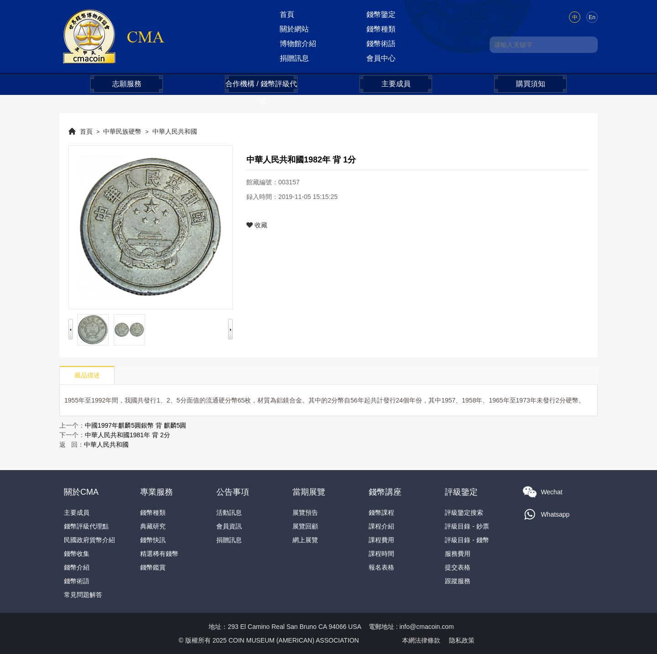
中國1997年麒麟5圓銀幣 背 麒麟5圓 (136, 425)
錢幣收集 (76, 553)
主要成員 (396, 84)
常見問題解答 (83, 594)
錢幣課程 (381, 512)
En (592, 17)
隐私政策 (461, 640)
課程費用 (381, 540)
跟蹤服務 (457, 581)
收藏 (256, 225)
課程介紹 (381, 526)
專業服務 (156, 492)
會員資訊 (229, 526)
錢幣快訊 (153, 540)
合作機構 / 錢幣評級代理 (261, 86)
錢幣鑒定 (381, 14)
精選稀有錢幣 (159, 553)
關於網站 (294, 29)
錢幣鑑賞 (153, 567)
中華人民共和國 (174, 131)
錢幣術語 (381, 43)
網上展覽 (305, 540)
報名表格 (381, 567)
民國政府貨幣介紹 (89, 540)
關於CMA (81, 492)
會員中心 (381, 58)
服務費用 (457, 553)
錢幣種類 (381, 29)
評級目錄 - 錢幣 (467, 540)
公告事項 (232, 492)
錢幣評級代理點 (86, 526)
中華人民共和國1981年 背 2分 (127, 435)
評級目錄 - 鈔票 (467, 526)
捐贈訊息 (294, 58)
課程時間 (381, 553)
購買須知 (530, 84)
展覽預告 (305, 512)
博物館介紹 (298, 43)
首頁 (287, 14)
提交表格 (457, 567)
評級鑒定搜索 (464, 512)
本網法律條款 (421, 640)
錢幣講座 (385, 492)
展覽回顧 (305, 526)
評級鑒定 (461, 492)
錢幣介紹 (76, 567)
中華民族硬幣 (122, 131)
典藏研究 (153, 526)
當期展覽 (308, 492)
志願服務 (126, 84)
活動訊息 (229, 512)
